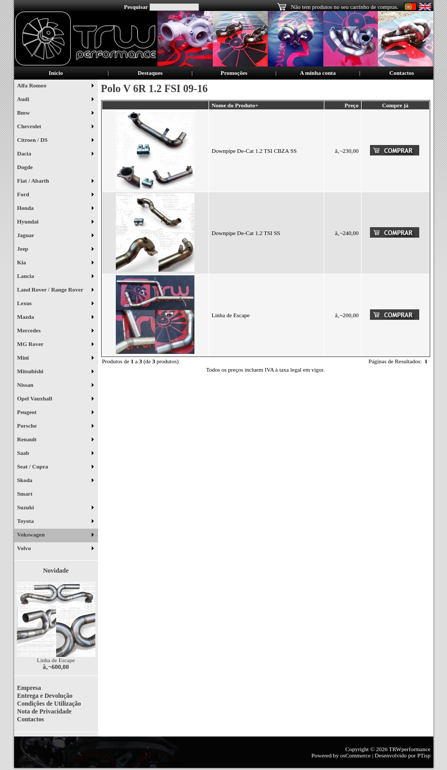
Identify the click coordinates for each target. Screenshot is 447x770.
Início (56, 73)
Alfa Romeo (55, 86)
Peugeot (55, 413)
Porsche (55, 426)
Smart (29, 494)
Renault (55, 440)
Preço (351, 105)
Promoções (234, 73)
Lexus (55, 304)
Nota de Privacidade (44, 711)
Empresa (29, 687)
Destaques (150, 73)
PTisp (423, 755)
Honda (55, 209)
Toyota (55, 522)
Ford (55, 195)
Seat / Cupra (55, 467)
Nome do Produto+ (235, 105)
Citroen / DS (55, 141)
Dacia (55, 154)
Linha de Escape (56, 660)
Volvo (55, 549)
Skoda (55, 481)
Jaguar (55, 236)
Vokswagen (55, 535)
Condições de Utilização (49, 703)
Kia (55, 263)
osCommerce (355, 755)
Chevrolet (55, 127)
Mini (55, 358)
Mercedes (55, 331)
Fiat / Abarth (55, 181)
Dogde (29, 168)
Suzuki (55, 508)
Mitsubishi (55, 372)
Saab (55, 454)
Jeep (55, 249)
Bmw (55, 113)
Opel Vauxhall (55, 399)
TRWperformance (409, 749)
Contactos (401, 73)
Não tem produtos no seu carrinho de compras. (344, 7)
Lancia (55, 277)
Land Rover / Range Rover (55, 290)
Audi (55, 100)
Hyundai (55, 222)
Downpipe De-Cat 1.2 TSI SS (246, 233)
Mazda (55, 318)
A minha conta (317, 73)
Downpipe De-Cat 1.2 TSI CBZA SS (254, 151)
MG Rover (55, 345)
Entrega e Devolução (45, 695)
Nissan (55, 386)
